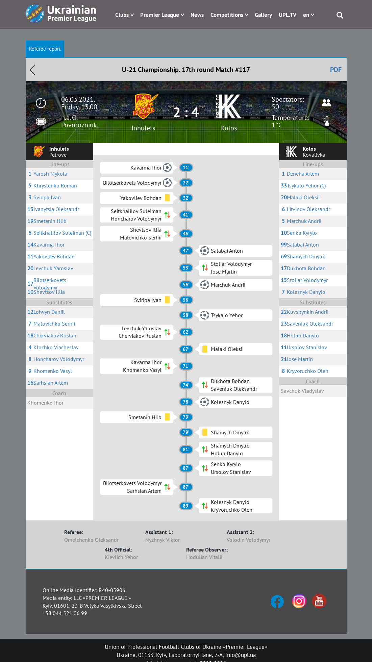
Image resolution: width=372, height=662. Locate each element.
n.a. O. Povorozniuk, (80, 121)
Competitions (226, 15)
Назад (32, 69)
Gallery (263, 15)
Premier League (159, 15)
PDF (336, 69)
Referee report (44, 49)
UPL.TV (287, 15)
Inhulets (143, 128)
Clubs (122, 15)
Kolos (229, 128)
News (197, 15)
